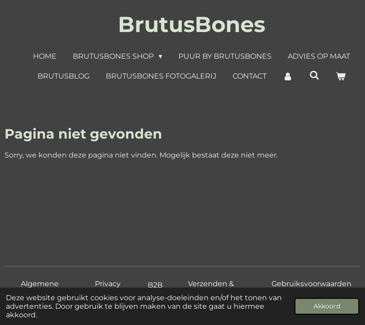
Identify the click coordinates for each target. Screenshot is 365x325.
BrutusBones (191, 24)
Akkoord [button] (327, 306)
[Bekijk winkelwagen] (340, 76)
